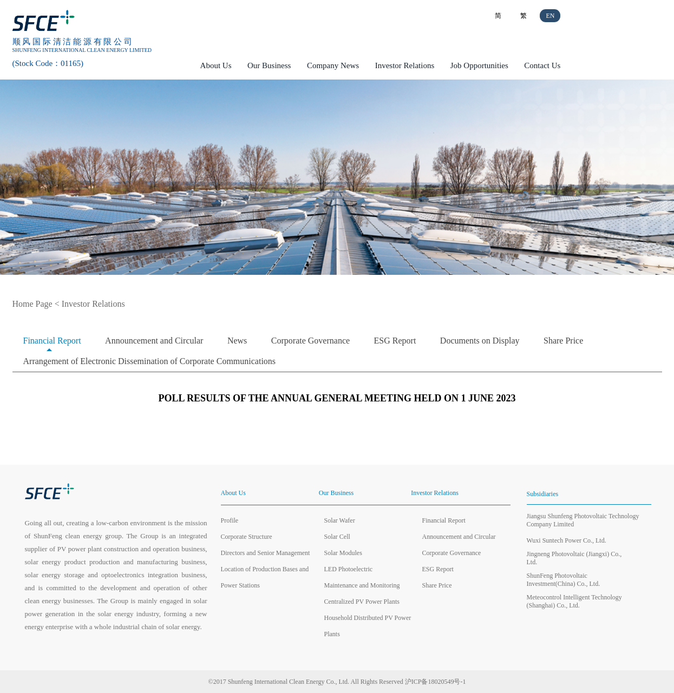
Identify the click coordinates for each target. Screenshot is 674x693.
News (237, 340)
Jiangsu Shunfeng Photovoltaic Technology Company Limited (583, 520)
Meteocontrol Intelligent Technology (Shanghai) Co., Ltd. (574, 601)
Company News (333, 65)
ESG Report (395, 340)
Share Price (563, 340)
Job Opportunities (479, 65)
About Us (216, 65)
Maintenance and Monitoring (362, 585)
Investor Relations (405, 65)
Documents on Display (480, 340)
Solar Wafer (339, 520)
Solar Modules (343, 553)
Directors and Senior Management (265, 553)
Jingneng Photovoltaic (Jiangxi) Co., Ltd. (574, 558)
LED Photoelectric (348, 569)
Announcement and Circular (154, 340)
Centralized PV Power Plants (362, 601)
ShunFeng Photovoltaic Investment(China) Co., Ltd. (563, 580)
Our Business (269, 65)
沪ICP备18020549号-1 (435, 681)
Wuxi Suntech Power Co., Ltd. (566, 540)
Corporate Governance (310, 340)
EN (550, 15)
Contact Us (542, 65)
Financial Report (52, 340)
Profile (230, 520)
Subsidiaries (543, 494)
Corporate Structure (246, 536)
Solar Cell (337, 536)
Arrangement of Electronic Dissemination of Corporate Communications (149, 361)
